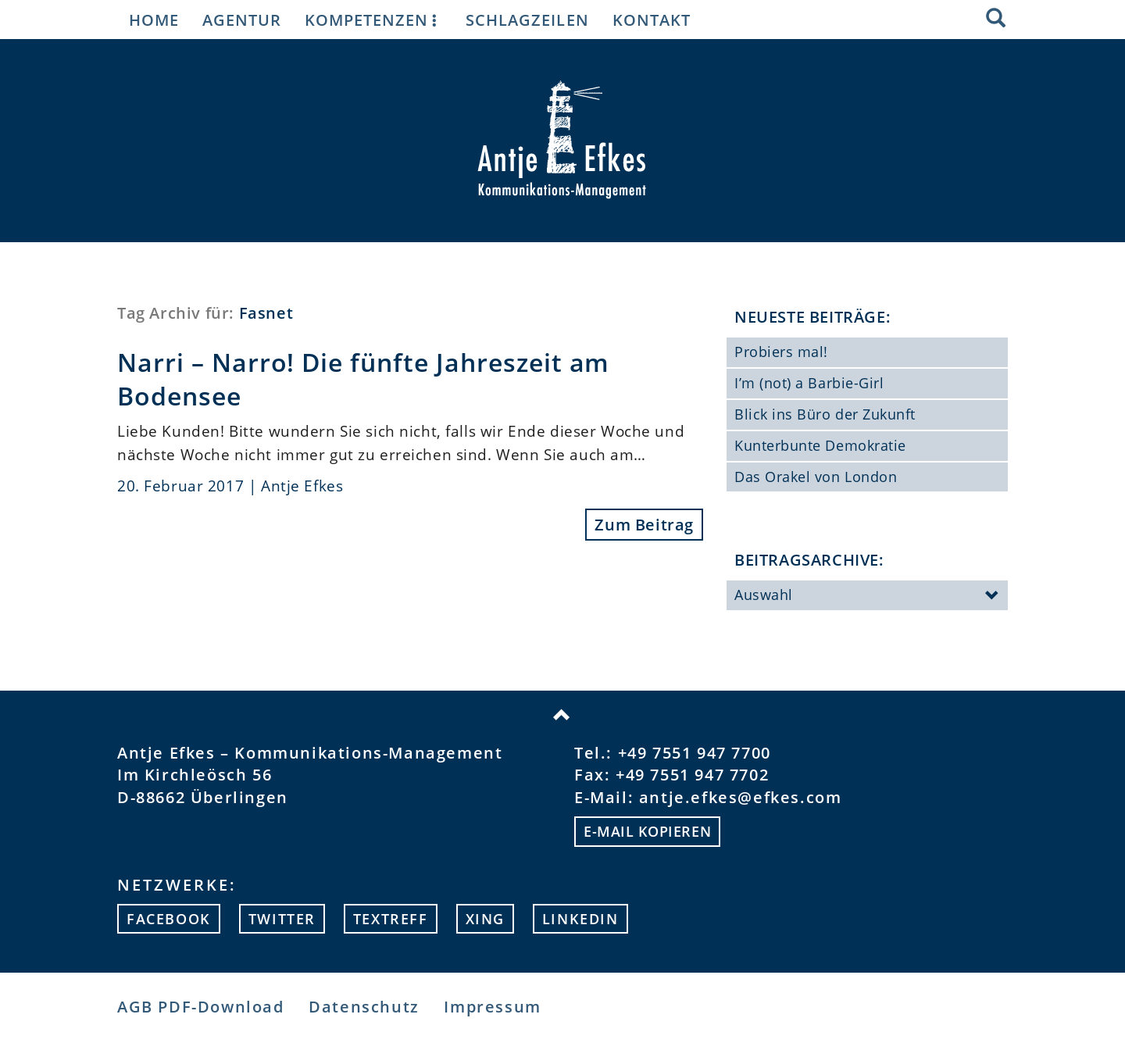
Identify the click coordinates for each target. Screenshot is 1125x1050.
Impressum (492, 1006)
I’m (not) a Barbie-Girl (809, 382)
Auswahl (867, 596)
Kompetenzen (373, 19)
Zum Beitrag (644, 524)
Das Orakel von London (815, 476)
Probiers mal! (781, 351)
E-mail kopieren (647, 831)
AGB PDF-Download (200, 1006)
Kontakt (651, 19)
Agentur (241, 19)
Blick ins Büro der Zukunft (825, 414)
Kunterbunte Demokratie (820, 445)
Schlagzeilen (527, 19)
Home (154, 19)
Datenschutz (364, 1006)
